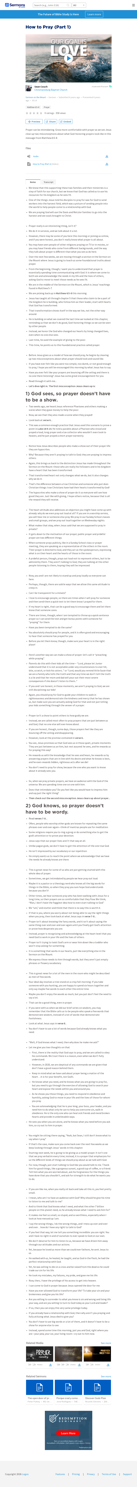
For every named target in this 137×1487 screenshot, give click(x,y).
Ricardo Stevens (93, 1401)
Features (60, 1474)
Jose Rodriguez (63, 1401)
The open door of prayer (41, 1398)
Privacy (91, 1474)
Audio (36, 156)
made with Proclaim (102, 86)
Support (127, 1474)
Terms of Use (109, 1474)
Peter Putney (34, 1401)
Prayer (46, 107)
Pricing (76, 1474)
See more (106, 1343)
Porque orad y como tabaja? (71, 1398)
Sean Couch (41, 86)
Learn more (94, 14)
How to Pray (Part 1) (45, 164)
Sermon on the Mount (36, 97)
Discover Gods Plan (95, 1398)
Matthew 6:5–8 (33, 107)
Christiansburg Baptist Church (50, 89)
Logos (25, 1474)
